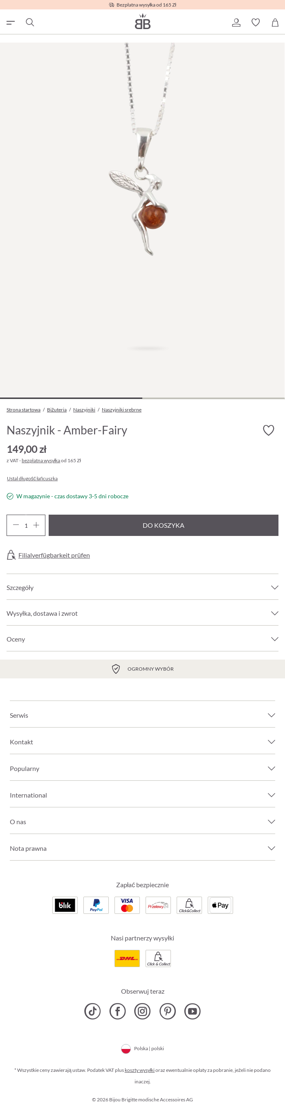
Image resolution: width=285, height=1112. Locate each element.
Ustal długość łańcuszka (32, 478)
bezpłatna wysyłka (41, 460)
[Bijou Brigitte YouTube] (192, 1011)
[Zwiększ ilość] (36, 525)
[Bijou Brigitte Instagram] (142, 1011)
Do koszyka (163, 525)
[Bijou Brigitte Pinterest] (167, 1011)
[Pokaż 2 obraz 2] (213, 398)
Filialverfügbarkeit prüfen (54, 555)
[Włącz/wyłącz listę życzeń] (268, 430)
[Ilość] (26, 525)
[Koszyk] (275, 22)
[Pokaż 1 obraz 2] (71, 398)
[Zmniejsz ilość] (16, 525)
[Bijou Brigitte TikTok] (92, 1011)
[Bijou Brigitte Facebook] (117, 1011)
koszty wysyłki (140, 1070)
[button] (236, 22)
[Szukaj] (29, 22)
